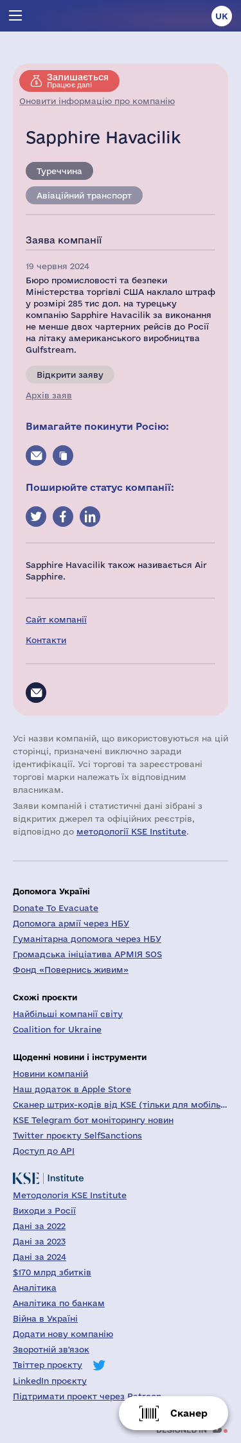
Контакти (46, 639)
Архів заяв (49, 395)
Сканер (189, 1413)
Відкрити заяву (70, 374)
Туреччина (59, 170)
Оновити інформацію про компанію (97, 100)
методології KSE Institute (131, 831)
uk (221, 16)
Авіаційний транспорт (84, 195)
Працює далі (78, 80)
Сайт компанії (56, 619)
